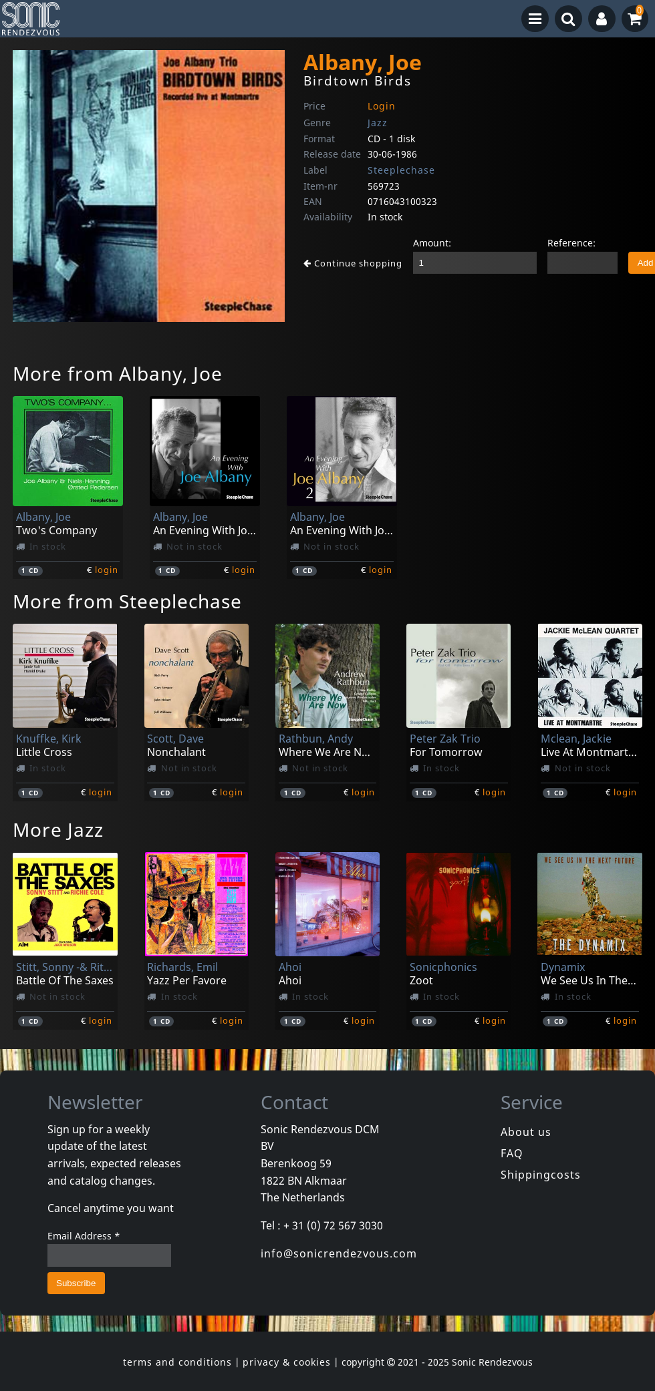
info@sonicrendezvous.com (339, 1253)
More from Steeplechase (127, 601)
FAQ (512, 1153)
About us (526, 1132)
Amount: (432, 242)
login (106, 570)
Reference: (571, 242)
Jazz (378, 122)
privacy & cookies (287, 1362)
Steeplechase (401, 170)
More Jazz (58, 829)
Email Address (83, 1235)
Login (382, 106)
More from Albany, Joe (118, 373)
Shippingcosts (541, 1174)
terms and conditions (177, 1362)
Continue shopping (352, 263)
